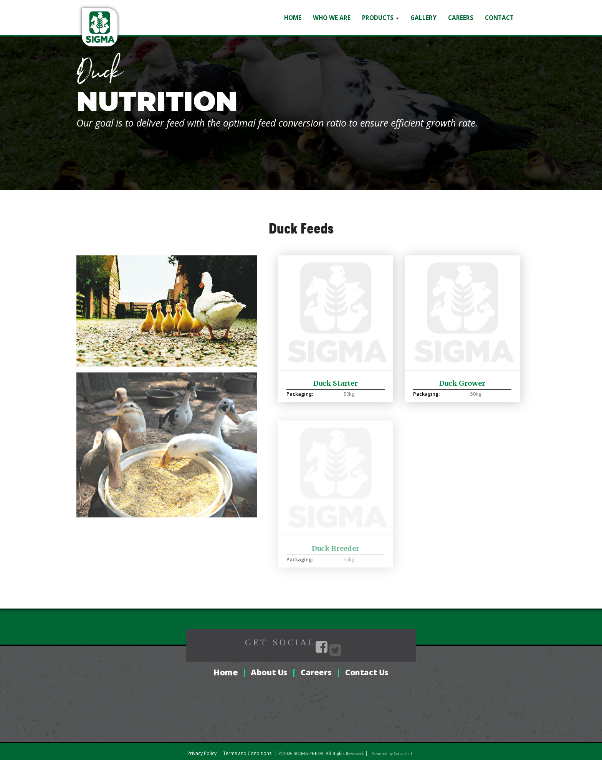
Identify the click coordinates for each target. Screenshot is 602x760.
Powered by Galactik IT (393, 752)
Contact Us (367, 671)
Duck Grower (462, 378)
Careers (460, 12)
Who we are (332, 12)
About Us (269, 671)
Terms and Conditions (247, 752)
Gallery (423, 12)
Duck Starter (335, 378)
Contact (499, 12)
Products (380, 12)
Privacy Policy (202, 752)
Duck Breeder (335, 549)
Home (292, 12)
